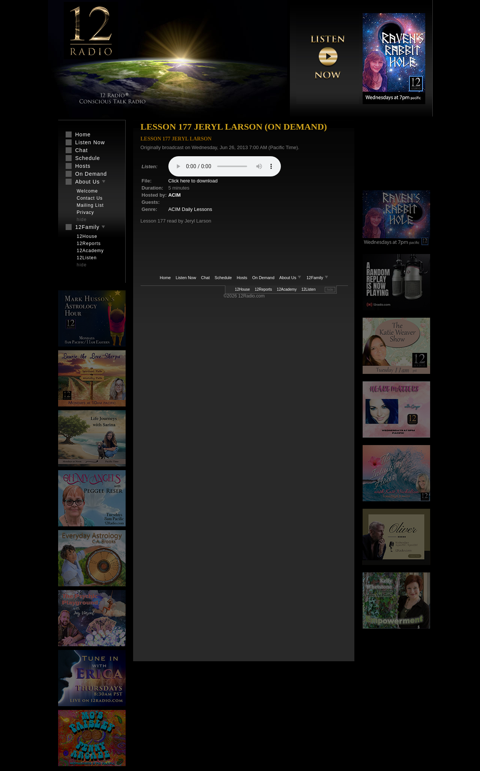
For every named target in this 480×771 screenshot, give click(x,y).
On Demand (263, 277)
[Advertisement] (396, 155)
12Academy (287, 289)
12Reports (263, 289)
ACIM (174, 195)
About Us (291, 277)
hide (330, 289)
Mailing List (90, 205)
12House (242, 289)
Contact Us (90, 198)
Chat (205, 277)
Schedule (223, 277)
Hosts (242, 277)
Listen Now (186, 277)
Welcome (87, 191)
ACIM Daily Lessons (190, 209)
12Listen (309, 289)
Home (165, 277)
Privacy (85, 212)
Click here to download (193, 181)
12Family (317, 277)
